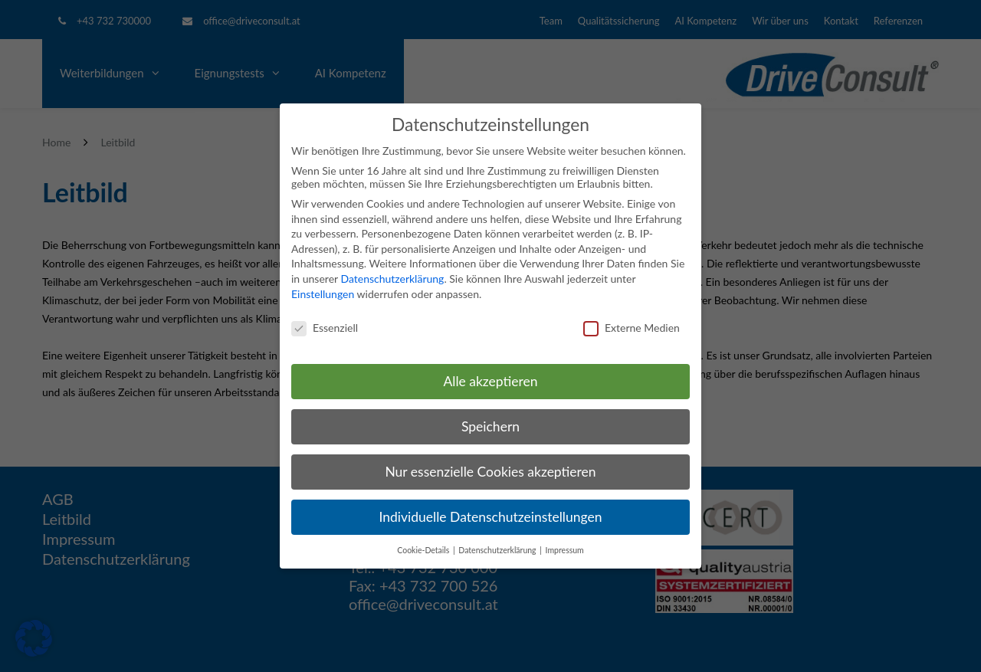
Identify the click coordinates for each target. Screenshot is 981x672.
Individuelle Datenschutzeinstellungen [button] (490, 517)
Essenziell (324, 327)
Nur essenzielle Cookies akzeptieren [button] (490, 472)
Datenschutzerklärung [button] (498, 550)
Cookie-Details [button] (424, 550)
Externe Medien (631, 327)
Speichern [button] (490, 426)
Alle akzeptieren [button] (490, 381)
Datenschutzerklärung (392, 278)
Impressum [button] (565, 550)
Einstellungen (322, 293)
